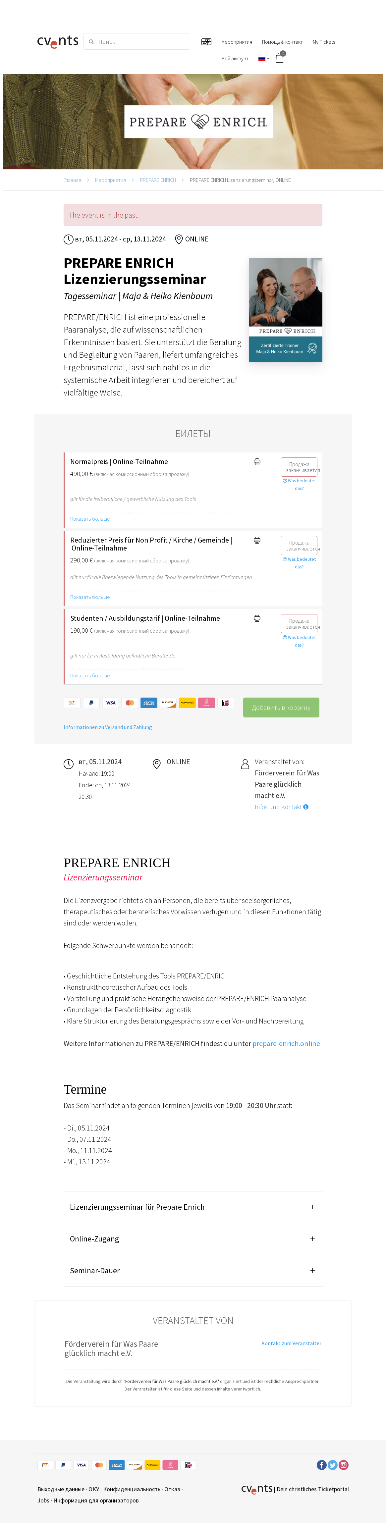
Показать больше (90, 518)
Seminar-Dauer (95, 1270)
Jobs (43, 1500)
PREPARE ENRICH (158, 180)
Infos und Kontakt (281, 807)
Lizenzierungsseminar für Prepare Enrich (137, 1207)
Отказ (172, 1489)
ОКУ (93, 1489)
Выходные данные (60, 1489)
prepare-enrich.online (286, 1043)
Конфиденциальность (131, 1489)
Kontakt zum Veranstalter (291, 1343)
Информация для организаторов (96, 1500)
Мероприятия (110, 180)
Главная (72, 180)
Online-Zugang (94, 1239)
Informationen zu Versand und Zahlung (108, 727)
